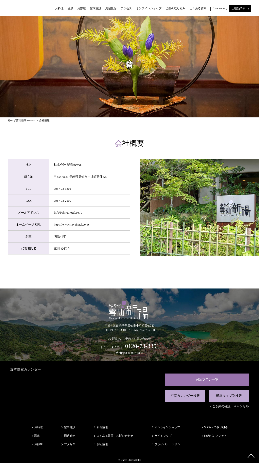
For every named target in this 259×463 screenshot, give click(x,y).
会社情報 (102, 444)
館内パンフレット (215, 435)
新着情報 (102, 427)
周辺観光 (111, 8)
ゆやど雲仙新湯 (23, 8)
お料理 (59, 8)
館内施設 (95, 8)
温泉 (70, 8)
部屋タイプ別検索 (229, 395)
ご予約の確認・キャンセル (230, 406)
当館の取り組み (175, 8)
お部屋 (81, 8)
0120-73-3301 (142, 346)
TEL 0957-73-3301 (115, 330)
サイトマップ (163, 435)
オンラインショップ (148, 8)
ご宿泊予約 (238, 8)
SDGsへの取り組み (216, 427)
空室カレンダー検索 (185, 395)
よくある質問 (197, 8)
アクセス (126, 8)
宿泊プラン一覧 (207, 379)
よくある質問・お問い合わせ (115, 435)
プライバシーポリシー (169, 444)
